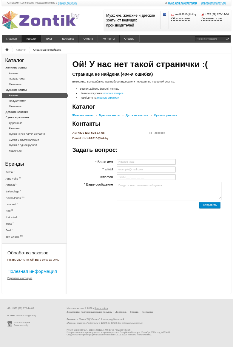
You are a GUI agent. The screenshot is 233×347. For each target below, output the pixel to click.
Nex (9, 210)
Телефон (106, 177)
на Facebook (157, 132)
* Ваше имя (104, 162)
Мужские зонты (16, 89)
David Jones (15, 198)
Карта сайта (101, 308)
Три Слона (14, 236)
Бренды (14, 164)
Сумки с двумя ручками (24, 139)
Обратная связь (180, 18)
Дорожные (15, 123)
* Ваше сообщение (98, 184)
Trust (10, 223)
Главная (11, 38)
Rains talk (13, 217)
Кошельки (15, 150)
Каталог (32, 38)
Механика (15, 84)
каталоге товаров (113, 93)
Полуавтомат (17, 78)
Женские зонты (16, 67)
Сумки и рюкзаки (17, 117)
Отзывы (129, 38)
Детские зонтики (17, 112)
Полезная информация (32, 271)
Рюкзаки (14, 128)
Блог (49, 38)
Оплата (88, 38)
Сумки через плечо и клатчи (27, 134)
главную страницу (108, 97)
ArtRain (12, 184)
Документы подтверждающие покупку (89, 312)
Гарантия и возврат (20, 278)
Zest (9, 230)
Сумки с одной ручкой (23, 145)
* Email (107, 169)
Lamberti (12, 204)
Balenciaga (13, 191)
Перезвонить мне (211, 18)
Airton (10, 172)
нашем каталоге (68, 2)
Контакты (109, 38)
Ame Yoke (13, 178)
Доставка (68, 38)
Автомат (14, 73)
